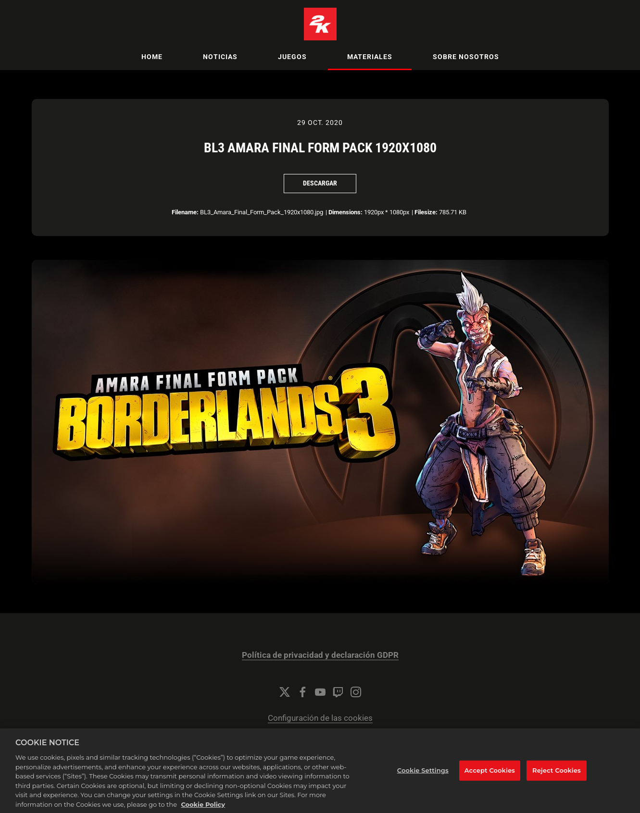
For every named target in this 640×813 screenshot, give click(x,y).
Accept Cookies (489, 779)
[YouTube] (320, 692)
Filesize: (426, 212)
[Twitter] (284, 692)
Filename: (185, 212)
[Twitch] (338, 692)
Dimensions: (345, 212)
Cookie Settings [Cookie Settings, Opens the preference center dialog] (423, 779)
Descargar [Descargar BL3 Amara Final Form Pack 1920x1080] (320, 183)
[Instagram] (356, 692)
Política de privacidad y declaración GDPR (320, 655)
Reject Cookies (556, 779)
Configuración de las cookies (320, 718)
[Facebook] (302, 692)
